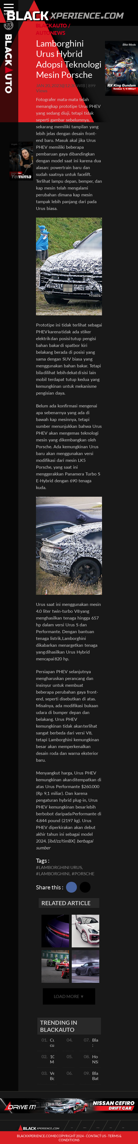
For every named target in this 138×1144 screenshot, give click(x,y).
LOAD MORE (69, 996)
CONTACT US (96, 1136)
